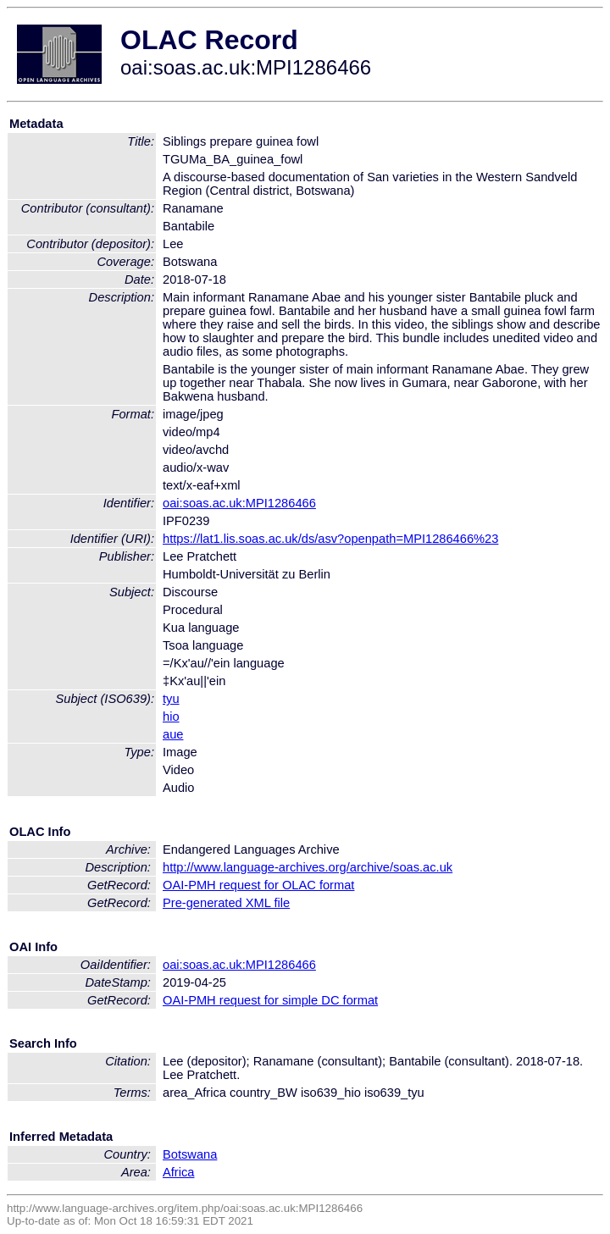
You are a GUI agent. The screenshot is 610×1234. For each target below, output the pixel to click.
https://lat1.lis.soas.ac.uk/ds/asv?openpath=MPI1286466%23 (330, 538)
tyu (171, 699)
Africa (178, 1172)
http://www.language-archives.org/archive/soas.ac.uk (307, 867)
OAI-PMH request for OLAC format (258, 885)
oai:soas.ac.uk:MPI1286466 (239, 503)
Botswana (190, 1154)
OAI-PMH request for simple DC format (270, 1000)
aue (173, 734)
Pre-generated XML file (226, 903)
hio (171, 716)
